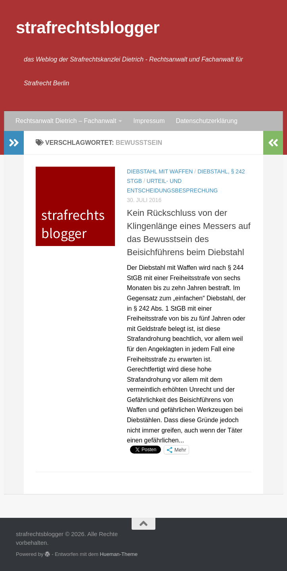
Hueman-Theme (119, 554)
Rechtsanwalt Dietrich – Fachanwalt (65, 120)
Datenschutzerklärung (206, 120)
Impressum (149, 120)
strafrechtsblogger (87, 27)
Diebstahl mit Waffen (160, 171)
